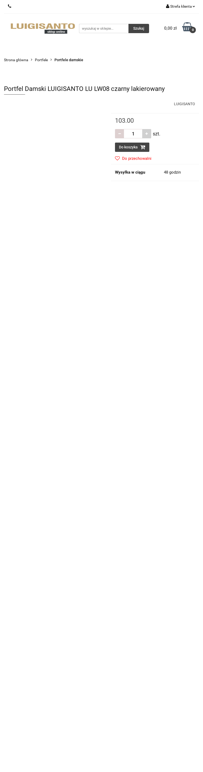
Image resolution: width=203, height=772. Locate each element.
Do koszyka (132, 147)
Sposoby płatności (120, 582)
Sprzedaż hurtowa (19, 678)
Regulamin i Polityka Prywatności (132, 590)
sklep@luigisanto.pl (33, 595)
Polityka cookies (118, 598)
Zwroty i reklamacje (121, 574)
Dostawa (112, 566)
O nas (110, 625)
